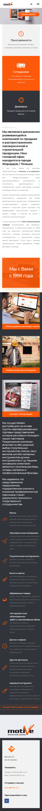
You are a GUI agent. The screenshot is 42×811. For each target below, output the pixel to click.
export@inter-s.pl (11, 788)
